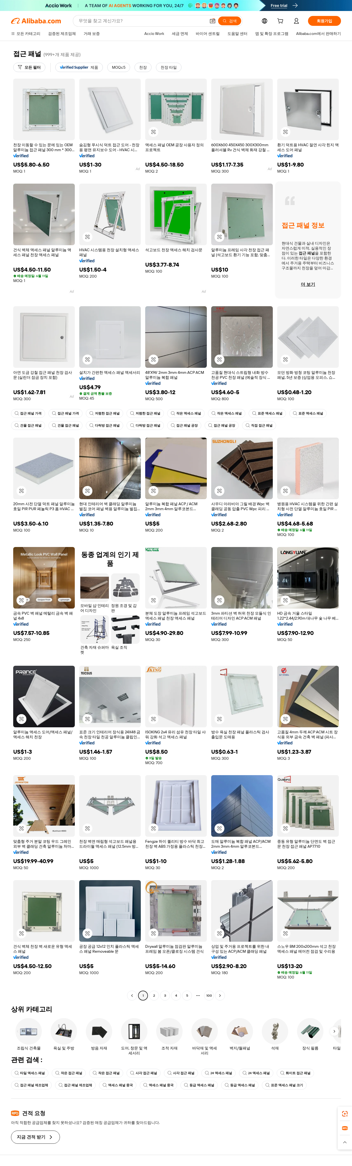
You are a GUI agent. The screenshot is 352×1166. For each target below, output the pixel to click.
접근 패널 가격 (28, 413)
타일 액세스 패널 (30, 1073)
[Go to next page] (220, 996)
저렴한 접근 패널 (104, 413)
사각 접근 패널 (143, 1073)
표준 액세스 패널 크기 (284, 1085)
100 (209, 996)
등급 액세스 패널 (199, 1085)
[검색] (229, 20)
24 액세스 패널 (218, 1073)
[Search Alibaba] (142, 21)
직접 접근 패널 (259, 425)
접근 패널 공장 (184, 425)
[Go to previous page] (132, 996)
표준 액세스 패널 (267, 413)
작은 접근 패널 (68, 1073)
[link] (345, 1114)
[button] (212, 21)
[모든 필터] (29, 67)
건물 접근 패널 (28, 425)
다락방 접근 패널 (104, 425)
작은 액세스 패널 (186, 413)
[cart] (281, 22)
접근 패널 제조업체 (31, 1085)
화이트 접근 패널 (295, 1073)
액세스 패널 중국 (118, 1085)
